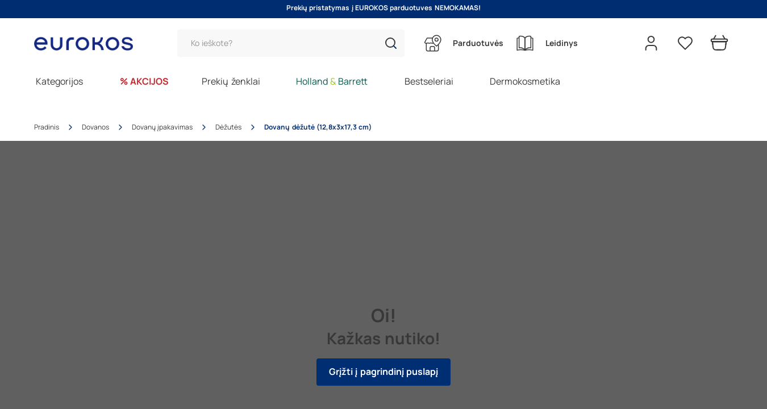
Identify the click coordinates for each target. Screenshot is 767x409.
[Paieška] (291, 43)
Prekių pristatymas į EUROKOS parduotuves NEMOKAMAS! (383, 8)
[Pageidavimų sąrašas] (685, 43)
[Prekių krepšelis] (719, 43)
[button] (391, 43)
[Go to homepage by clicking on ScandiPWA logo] (88, 43)
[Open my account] (651, 43)
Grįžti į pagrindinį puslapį (383, 372)
